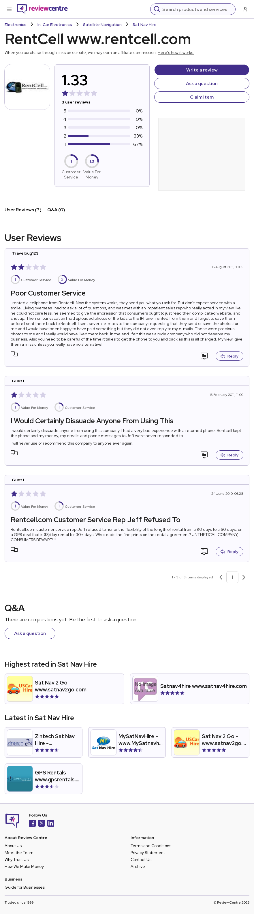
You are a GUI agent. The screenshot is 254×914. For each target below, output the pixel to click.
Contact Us (141, 859)
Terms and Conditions (151, 845)
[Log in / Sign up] (244, 9)
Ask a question (202, 83)
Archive (138, 866)
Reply (229, 356)
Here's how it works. (176, 52)
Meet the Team (19, 852)
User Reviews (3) (23, 210)
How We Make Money (24, 866)
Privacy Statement (148, 852)
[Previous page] (220, 577)
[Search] (197, 9)
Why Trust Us (17, 859)
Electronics (16, 24)
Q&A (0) (56, 210)
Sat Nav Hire (145, 24)
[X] (41, 824)
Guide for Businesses (25, 887)
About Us (13, 845)
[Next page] (243, 577)
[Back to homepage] (42, 9)
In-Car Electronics (54, 24)
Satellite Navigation (102, 24)
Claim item (202, 97)
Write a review (202, 70)
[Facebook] (32, 824)
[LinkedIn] (50, 824)
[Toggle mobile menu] (9, 9)
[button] (14, 355)
